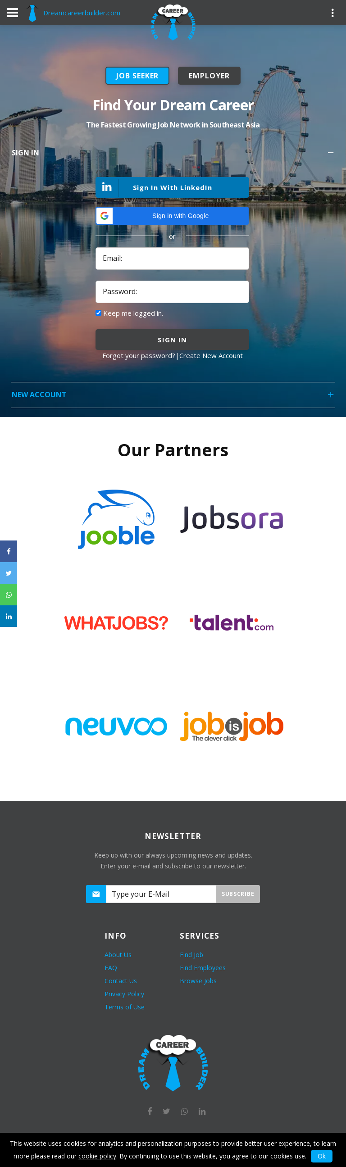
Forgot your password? (138, 355)
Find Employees (203, 967)
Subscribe (238, 894)
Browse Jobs (198, 980)
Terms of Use (125, 1007)
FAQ (111, 967)
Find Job (191, 954)
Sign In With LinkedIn (154, 188)
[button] (172, 216)
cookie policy (97, 1156)
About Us (118, 954)
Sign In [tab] (173, 155)
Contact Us (121, 980)
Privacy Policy (124, 994)
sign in (172, 339)
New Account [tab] (173, 397)
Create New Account (211, 355)
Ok (322, 1156)
